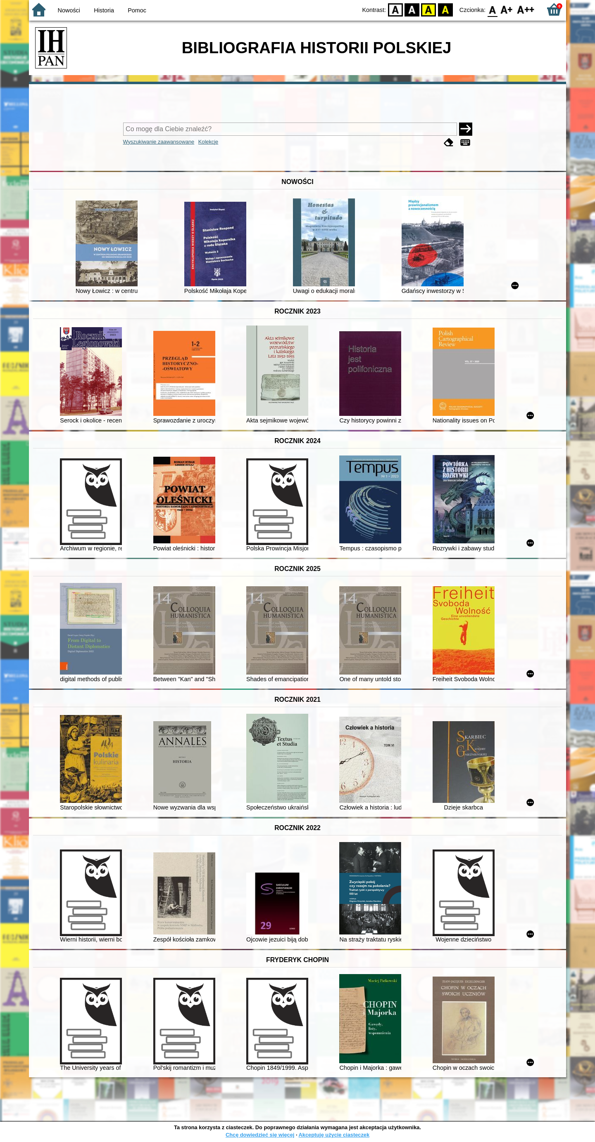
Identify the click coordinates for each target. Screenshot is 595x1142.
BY (445, 9)
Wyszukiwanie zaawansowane (159, 142)
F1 (507, 9)
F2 (526, 9)
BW (412, 9)
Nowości (69, 10)
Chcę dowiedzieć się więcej (260, 1135)
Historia (104, 10)
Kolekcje (208, 142)
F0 (492, 9)
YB (428, 9)
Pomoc (137, 10)
